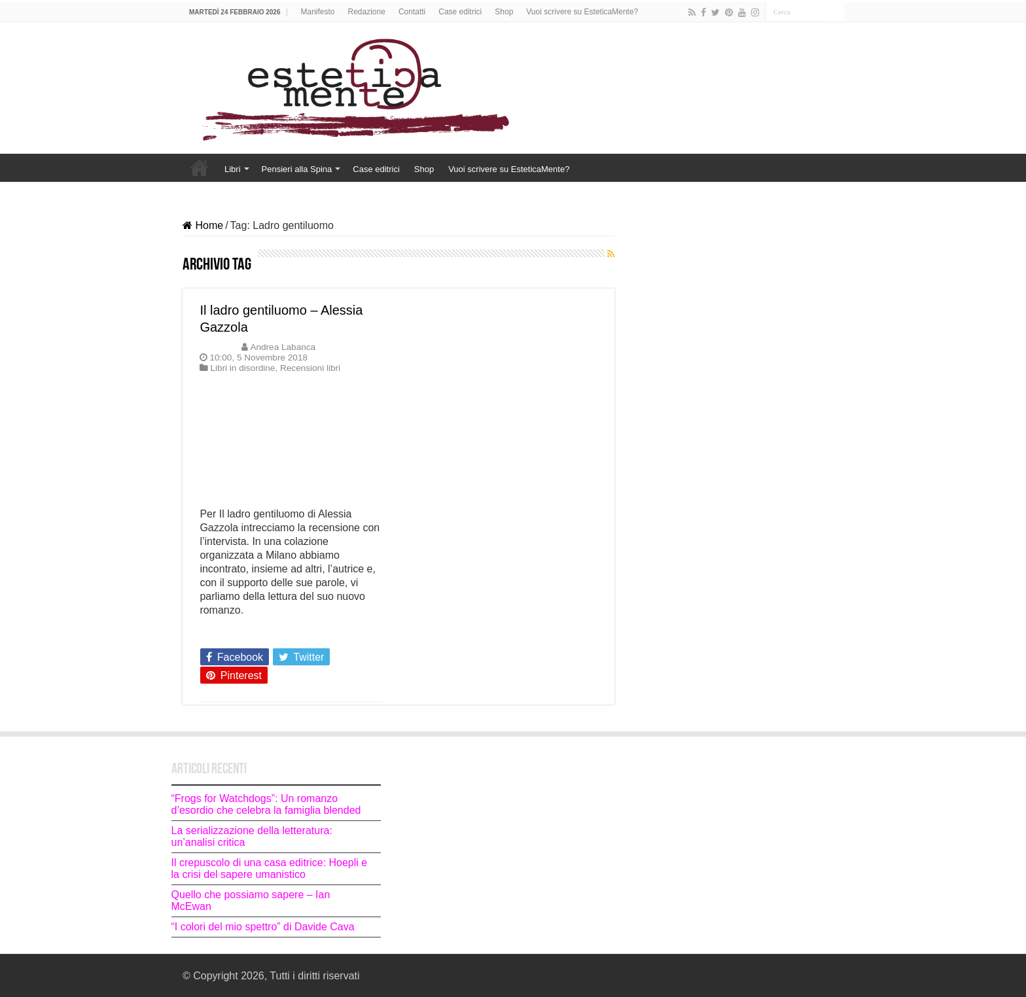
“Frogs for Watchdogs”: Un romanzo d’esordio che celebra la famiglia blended (266, 804)
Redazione (366, 11)
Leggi (216, 633)
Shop (504, 11)
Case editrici (460, 11)
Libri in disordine (242, 368)
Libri (232, 169)
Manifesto (317, 11)
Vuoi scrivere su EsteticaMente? (582, 11)
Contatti (411, 11)
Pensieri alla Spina (297, 169)
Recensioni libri (310, 368)
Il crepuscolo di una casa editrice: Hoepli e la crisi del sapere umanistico (269, 868)
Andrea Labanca (282, 347)
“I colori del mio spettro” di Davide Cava (263, 926)
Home (200, 167)
